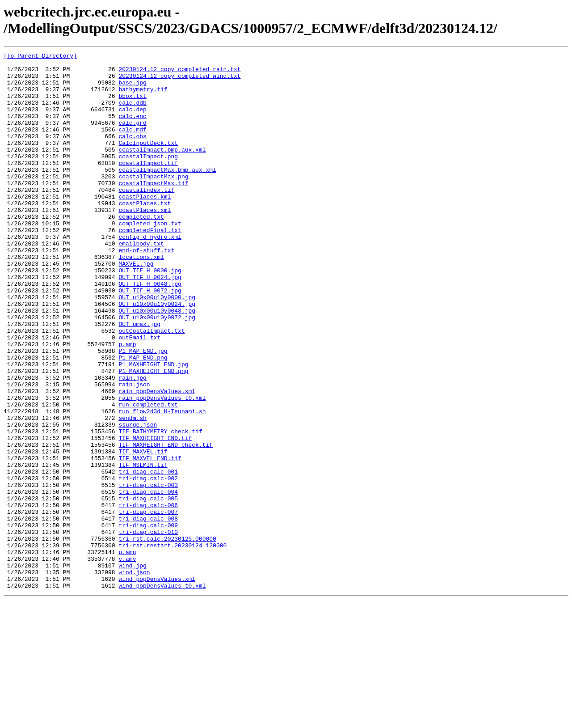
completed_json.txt (149, 258)
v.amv (127, 660)
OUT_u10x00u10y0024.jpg (156, 355)
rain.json (134, 451)
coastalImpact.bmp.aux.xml (162, 169)
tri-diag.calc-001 (148, 556)
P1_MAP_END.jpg (142, 411)
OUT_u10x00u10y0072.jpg (156, 371)
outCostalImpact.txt (151, 387)
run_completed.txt (148, 475)
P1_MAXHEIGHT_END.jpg (153, 427)
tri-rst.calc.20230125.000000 (167, 636)
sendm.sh (132, 491)
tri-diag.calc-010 (148, 628)
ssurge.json (137, 499)
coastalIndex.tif (146, 218)
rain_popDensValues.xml (156, 459)
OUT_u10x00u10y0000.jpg (156, 347)
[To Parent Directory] (40, 57)
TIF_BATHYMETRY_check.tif (160, 508)
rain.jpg (132, 443)
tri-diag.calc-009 (148, 620)
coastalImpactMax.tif (153, 210)
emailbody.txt (141, 282)
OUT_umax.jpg (139, 379)
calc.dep (132, 121)
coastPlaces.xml (144, 242)
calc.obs (132, 153)
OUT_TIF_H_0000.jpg (149, 314)
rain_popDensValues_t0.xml (162, 467)
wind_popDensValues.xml (156, 685)
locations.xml (141, 298)
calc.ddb (132, 113)
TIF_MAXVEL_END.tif (149, 540)
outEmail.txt (139, 395)
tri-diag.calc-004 (148, 580)
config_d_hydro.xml (149, 274)
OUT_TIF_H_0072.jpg (149, 338)
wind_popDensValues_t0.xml (162, 693)
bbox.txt (132, 105)
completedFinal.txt (149, 266)
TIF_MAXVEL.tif (142, 532)
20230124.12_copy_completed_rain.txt (179, 73)
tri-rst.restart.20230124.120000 (172, 644)
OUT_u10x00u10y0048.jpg (156, 363)
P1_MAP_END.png (142, 419)
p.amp (127, 403)
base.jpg (132, 89)
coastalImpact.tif (148, 186)
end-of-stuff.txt (146, 290)
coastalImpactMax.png (153, 202)
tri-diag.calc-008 (148, 612)
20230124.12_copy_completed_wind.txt (179, 81)
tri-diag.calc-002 (148, 564)
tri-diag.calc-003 (148, 572)
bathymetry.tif (142, 97)
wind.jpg (132, 669)
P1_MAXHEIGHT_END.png (153, 435)
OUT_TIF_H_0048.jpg (149, 330)
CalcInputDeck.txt (148, 161)
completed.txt (141, 250)
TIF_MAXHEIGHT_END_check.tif (165, 524)
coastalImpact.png (148, 178)
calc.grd (132, 137)
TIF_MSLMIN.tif (142, 548)
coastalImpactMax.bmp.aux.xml (167, 194)
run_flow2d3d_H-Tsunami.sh (162, 483)
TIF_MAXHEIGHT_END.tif (155, 516)
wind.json (134, 677)
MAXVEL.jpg (135, 306)
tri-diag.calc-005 (148, 588)
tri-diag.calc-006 (148, 596)
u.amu (127, 652)
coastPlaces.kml (144, 226)
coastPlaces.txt (144, 234)
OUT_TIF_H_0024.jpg (149, 322)
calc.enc (132, 129)
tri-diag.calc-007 (148, 604)
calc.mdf (132, 145)
